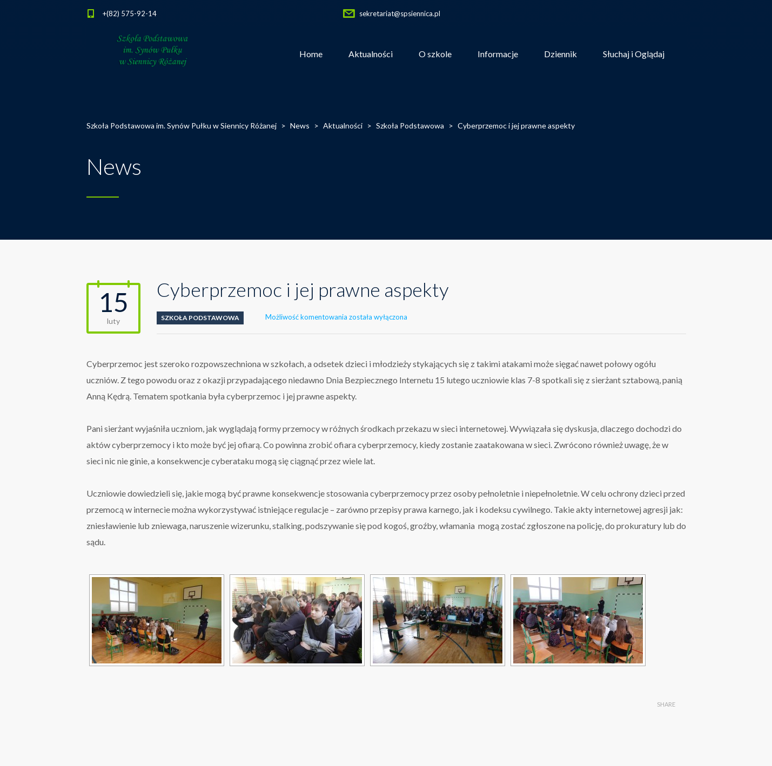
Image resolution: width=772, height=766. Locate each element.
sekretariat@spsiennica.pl (399, 13)
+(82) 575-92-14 (130, 13)
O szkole (435, 54)
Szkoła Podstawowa (200, 318)
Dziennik (560, 54)
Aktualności (370, 54)
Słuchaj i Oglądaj (633, 54)
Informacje (498, 54)
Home (311, 54)
